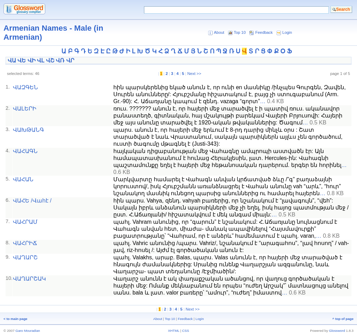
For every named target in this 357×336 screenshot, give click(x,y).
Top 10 (240, 32)
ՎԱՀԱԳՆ (25, 151)
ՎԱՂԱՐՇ (25, 257)
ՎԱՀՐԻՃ (25, 243)
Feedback (264, 32)
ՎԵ (21, 60)
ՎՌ (60, 60)
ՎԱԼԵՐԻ (24, 109)
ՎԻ (32, 60)
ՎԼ (40, 60)
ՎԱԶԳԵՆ (25, 87)
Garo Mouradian (27, 331)
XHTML (174, 331)
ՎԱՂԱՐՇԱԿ (29, 279)
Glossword (337, 331)
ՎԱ (12, 60)
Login (287, 32)
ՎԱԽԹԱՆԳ (28, 130)
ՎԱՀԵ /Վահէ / (32, 201)
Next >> (194, 73)
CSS (185, 331)
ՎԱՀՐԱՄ (25, 222)
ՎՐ (70, 60)
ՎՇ (50, 60)
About (219, 32)
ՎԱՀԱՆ (23, 179)
